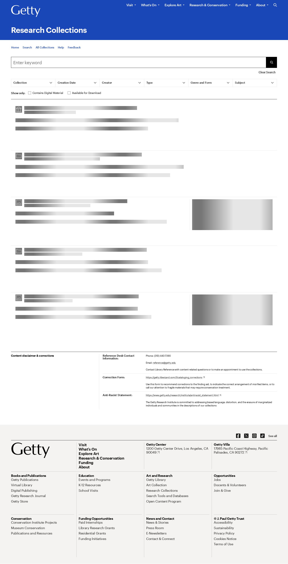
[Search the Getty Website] (275, 5)
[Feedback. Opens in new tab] (74, 48)
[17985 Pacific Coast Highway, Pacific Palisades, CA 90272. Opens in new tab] (245, 450)
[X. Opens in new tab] (246, 436)
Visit (129, 5)
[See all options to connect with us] (272, 436)
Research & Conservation (209, 5)
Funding (241, 5)
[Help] (61, 48)
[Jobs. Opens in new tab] (217, 480)
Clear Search (267, 72)
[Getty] (25, 11)
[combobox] (138, 62)
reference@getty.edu (164, 362)
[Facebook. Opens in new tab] (238, 436)
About (260, 5)
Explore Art (173, 5)
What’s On (148, 5)
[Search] (27, 48)
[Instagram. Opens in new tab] (254, 436)
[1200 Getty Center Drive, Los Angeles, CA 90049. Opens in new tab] (177, 450)
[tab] (33, 83)
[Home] (15, 48)
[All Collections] (45, 48)
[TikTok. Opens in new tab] (262, 436)
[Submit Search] (271, 62)
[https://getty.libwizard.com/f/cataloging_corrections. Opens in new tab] (175, 377)
